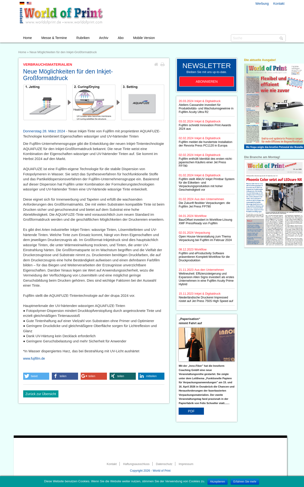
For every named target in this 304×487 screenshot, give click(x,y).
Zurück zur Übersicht (41, 394)
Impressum (186, 464)
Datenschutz (164, 464)
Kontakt (278, 3)
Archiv (103, 38)
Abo (121, 38)
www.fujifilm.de (34, 358)
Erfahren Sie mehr (244, 481)
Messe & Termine (54, 38)
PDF (191, 411)
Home (27, 38)
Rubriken (83, 38)
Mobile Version (144, 38)
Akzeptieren (217, 481)
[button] (36, 376)
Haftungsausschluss (136, 464)
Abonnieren (207, 81)
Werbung (262, 3)
